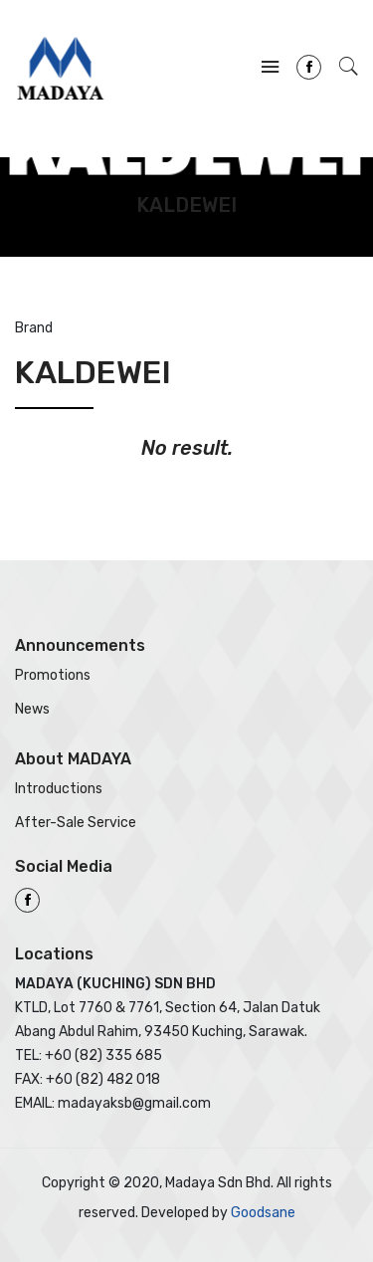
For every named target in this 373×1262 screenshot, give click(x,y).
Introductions (58, 788)
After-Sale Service (75, 822)
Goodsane (263, 1212)
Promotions (53, 675)
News (32, 709)
